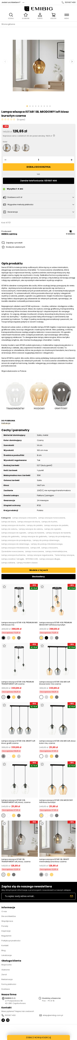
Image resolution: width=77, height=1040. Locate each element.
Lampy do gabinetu (10, 536)
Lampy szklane (8, 562)
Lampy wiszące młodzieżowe (15, 547)
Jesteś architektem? (10, 2)
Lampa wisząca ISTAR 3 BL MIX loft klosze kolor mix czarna (54, 683)
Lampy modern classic (27, 562)
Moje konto (6, 964)
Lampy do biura (8, 521)
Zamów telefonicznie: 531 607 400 (38, 180)
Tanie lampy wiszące (64, 555)
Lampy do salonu (9, 529)
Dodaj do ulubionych (15, 247)
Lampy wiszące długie (49, 559)
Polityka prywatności (10, 940)
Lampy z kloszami (49, 547)
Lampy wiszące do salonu (31, 529)
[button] (5, 159)
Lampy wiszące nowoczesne (51, 518)
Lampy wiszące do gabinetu (34, 536)
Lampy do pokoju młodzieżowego (47, 544)
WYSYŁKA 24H (32, 559)
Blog (3, 950)
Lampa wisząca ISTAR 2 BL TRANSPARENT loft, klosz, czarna (15, 801)
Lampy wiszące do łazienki (58, 533)
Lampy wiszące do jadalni (56, 525)
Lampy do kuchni (49, 521)
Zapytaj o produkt (14, 242)
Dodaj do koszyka (39, 167)
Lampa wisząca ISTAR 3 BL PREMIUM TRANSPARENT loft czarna (17, 683)
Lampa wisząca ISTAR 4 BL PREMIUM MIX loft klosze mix (19, 623)
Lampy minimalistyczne (56, 551)
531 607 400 (70, 2)
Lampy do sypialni (52, 529)
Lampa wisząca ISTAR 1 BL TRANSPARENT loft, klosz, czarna (15, 860)
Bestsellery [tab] (38, 576)
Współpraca (7, 921)
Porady (4, 926)
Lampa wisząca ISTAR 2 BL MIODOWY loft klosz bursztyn (56, 801)
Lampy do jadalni (35, 525)
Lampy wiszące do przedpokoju (16, 540)
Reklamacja (7, 979)
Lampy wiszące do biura (28, 521)
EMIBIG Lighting (9, 234)
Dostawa (5, 989)
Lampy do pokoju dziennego (46, 540)
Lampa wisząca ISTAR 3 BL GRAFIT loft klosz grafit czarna (18, 742)
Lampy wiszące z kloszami (24, 518)
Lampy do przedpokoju (59, 536)
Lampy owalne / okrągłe (12, 559)
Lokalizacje (6, 955)
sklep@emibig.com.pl (53, 1015)
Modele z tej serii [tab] (38, 570)
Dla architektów (8, 916)
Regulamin (6, 935)
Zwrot (4, 974)
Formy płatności (8, 984)
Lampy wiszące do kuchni (13, 525)
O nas (4, 911)
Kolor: (5, 142)
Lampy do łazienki (36, 533)
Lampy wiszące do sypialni (13, 533)
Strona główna (8, 24)
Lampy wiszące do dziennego (15, 544)
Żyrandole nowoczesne (12, 551)
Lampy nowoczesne (34, 551)
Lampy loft (35, 547)
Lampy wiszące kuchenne (13, 555)
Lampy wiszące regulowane (40, 555)
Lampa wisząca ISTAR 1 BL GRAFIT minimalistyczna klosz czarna (54, 860)
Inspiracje (6, 931)
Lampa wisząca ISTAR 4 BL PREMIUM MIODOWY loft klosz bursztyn (55, 623)
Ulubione (5, 969)
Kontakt (4, 945)
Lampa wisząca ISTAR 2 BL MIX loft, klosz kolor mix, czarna (57, 742)
